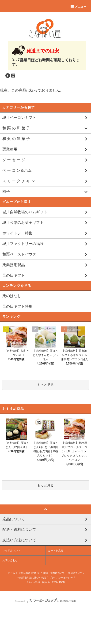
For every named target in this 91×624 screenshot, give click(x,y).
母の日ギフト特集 (17, 306)
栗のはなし (11, 296)
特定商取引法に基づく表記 (32, 590)
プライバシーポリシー (61, 590)
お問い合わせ (10, 572)
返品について (75, 585)
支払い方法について (29, 585)
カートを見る (55, 562)
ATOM (62, 594)
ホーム (11, 585)
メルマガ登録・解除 (36, 594)
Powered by (45, 613)
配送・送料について (53, 585)
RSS (54, 594)
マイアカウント (11, 562)
